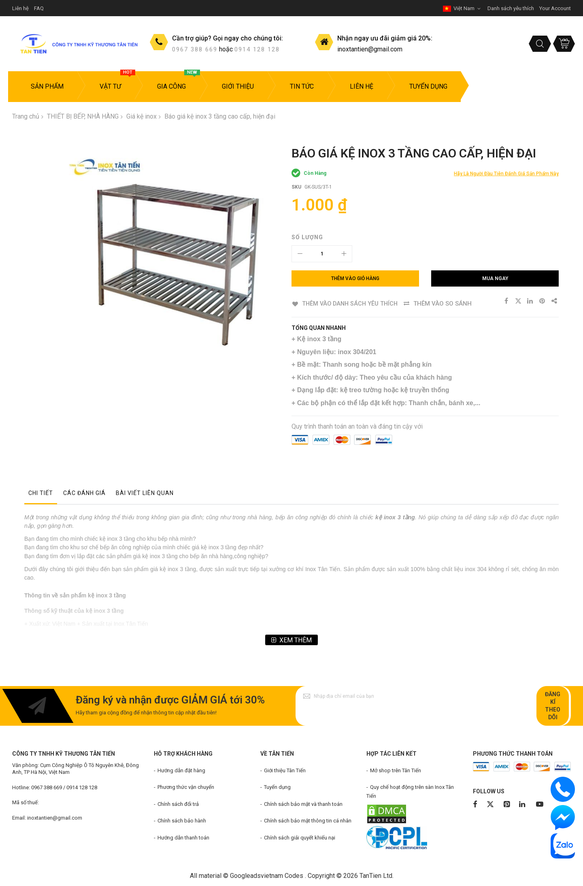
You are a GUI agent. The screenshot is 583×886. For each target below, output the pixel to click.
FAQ (39, 8)
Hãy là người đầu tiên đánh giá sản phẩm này (506, 173)
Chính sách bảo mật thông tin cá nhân (307, 821)
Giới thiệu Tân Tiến (285, 770)
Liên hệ (20, 8)
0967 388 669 (194, 49)
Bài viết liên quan (145, 492)
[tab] (40, 494)
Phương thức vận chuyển (185, 787)
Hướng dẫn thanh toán (183, 838)
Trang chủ (25, 116)
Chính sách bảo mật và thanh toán (303, 804)
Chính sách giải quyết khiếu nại (299, 838)
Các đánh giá (84, 492)
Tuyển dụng (277, 787)
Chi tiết (40, 492)
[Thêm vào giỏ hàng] (355, 278)
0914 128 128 (257, 49)
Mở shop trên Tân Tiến (395, 770)
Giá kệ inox (141, 116)
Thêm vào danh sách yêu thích (350, 303)
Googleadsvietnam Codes (266, 875)
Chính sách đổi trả (178, 804)
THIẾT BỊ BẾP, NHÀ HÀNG (83, 116)
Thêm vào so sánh (445, 303)
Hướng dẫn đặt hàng (181, 770)
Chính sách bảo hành (181, 821)
